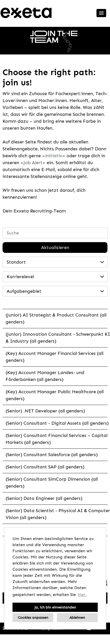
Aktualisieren (55, 247)
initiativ (53, 156)
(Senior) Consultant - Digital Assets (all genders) (57, 423)
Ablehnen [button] (77, 617)
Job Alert (32, 162)
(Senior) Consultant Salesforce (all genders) (52, 454)
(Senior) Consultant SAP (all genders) (45, 467)
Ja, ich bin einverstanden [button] (55, 607)
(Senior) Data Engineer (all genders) (44, 498)
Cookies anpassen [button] (33, 617)
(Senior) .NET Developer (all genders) (45, 411)
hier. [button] (82, 594)
